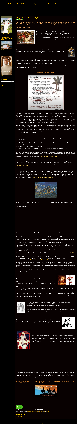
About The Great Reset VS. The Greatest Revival (31, 11)
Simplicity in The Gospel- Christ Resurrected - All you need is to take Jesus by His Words (31, 4)
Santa (44, 411)
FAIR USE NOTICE (11, 9)
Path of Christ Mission (47, 9)
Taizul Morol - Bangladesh (69, 9)
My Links (39, 9)
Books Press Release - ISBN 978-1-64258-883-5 (26, 9)
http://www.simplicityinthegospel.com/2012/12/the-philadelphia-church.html (33, 259)
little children (36, 411)
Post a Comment (20, 416)
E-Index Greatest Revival (14, 11)
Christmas (28, 411)
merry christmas (41, 411)
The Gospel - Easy (58, 9)
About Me (5, 11)
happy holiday (32, 411)
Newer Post (18, 420)
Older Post (73, 420)
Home (4, 9)
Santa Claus (47, 411)
